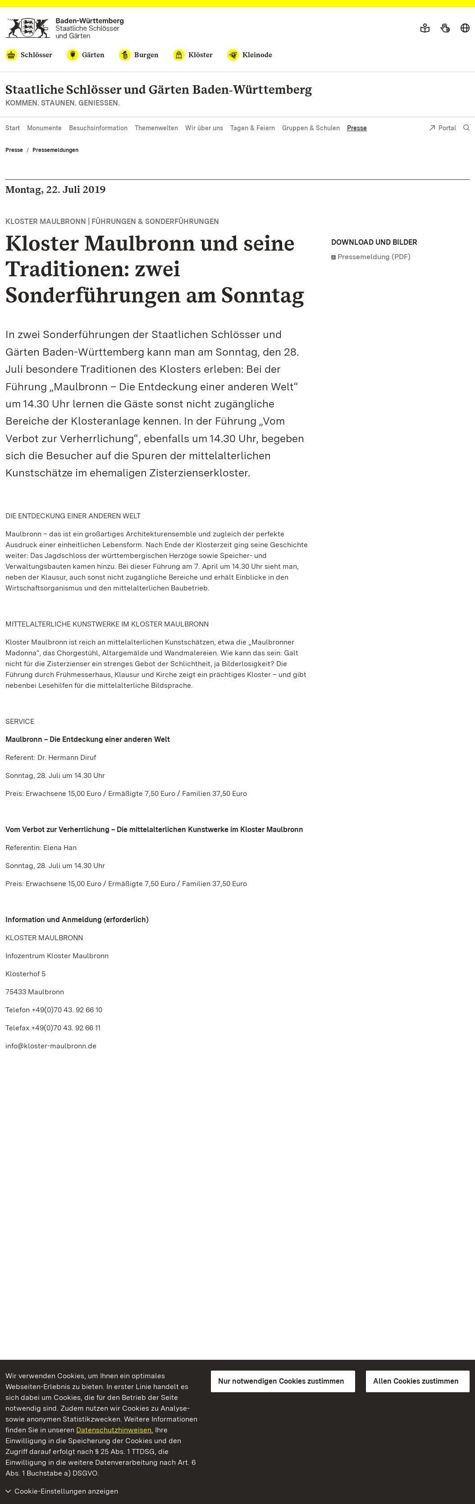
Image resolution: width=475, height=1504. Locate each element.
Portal (442, 128)
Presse (357, 128)
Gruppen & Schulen (311, 128)
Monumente (44, 128)
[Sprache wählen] (465, 28)
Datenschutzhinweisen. (114, 1430)
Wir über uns (204, 128)
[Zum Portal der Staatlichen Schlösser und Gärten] (64, 28)
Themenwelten (156, 128)
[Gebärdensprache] (445, 28)
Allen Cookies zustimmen (416, 1381)
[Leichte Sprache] (425, 28)
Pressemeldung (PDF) (374, 256)
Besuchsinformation (98, 128)
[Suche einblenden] (466, 127)
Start (12, 128)
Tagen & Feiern (252, 128)
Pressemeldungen (55, 150)
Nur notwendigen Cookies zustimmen (281, 1381)
